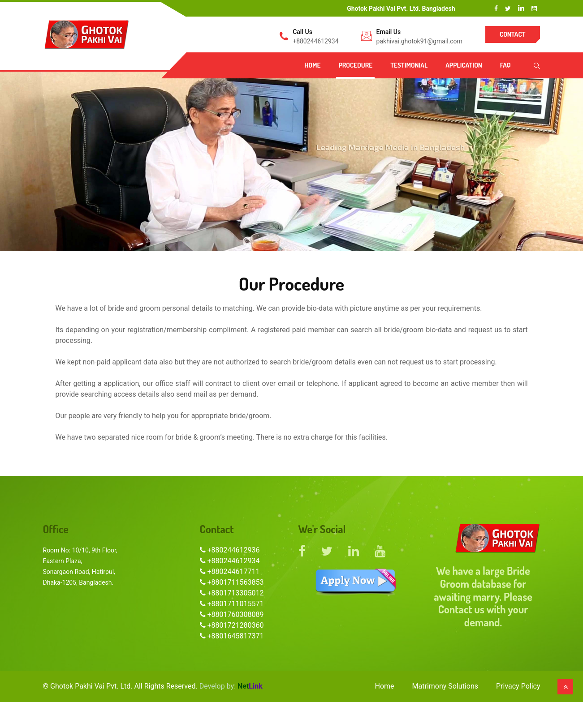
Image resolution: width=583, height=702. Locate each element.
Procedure (355, 65)
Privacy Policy (518, 686)
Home (312, 65)
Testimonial (409, 65)
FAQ (505, 65)
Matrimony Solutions (445, 686)
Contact (513, 34)
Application (463, 65)
